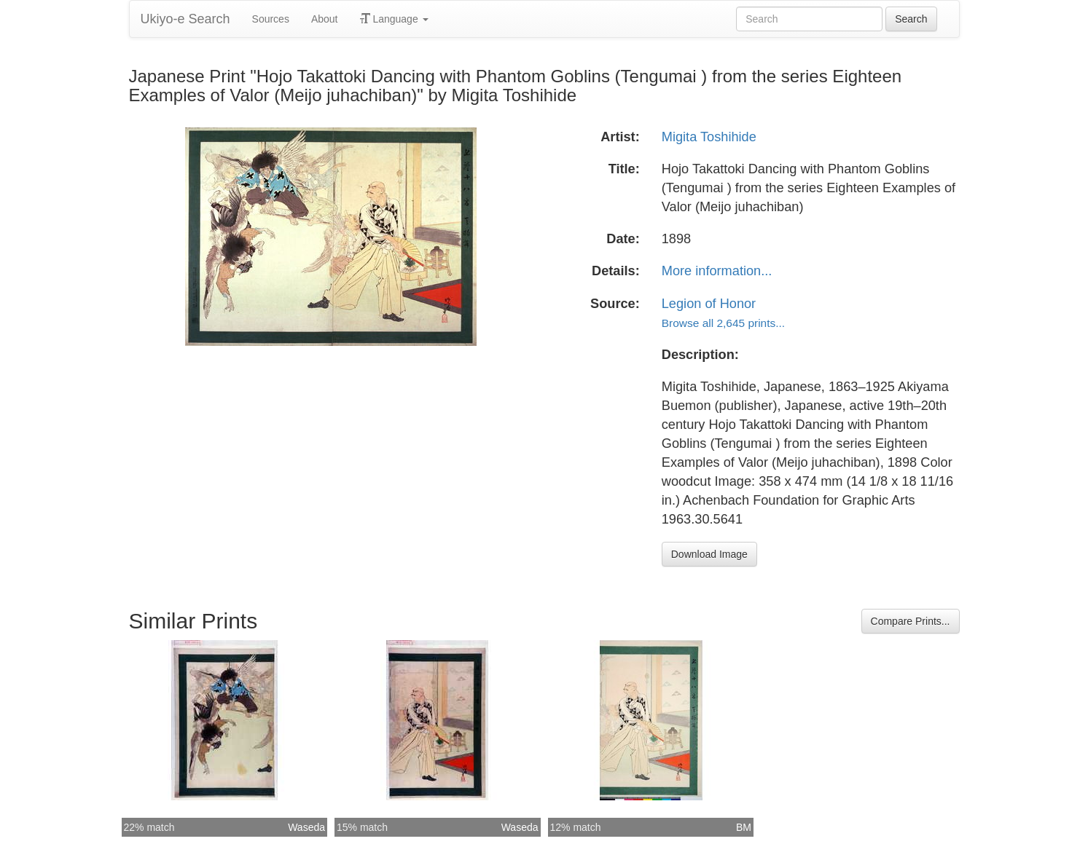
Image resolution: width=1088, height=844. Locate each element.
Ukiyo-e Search (185, 19)
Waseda (306, 827)
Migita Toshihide (709, 137)
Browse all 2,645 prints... (723, 323)
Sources (270, 19)
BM (743, 827)
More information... (717, 271)
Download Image (709, 554)
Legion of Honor (709, 303)
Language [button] (394, 19)
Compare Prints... (910, 621)
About (324, 19)
